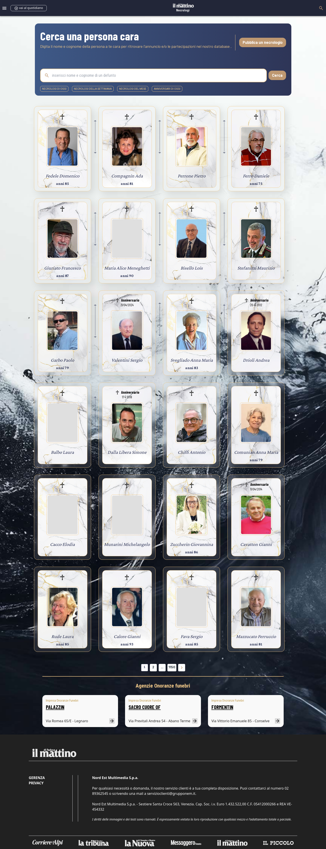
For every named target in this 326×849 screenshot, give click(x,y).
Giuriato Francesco (62, 268)
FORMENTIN (222, 707)
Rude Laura (62, 636)
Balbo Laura (62, 452)
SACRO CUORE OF (145, 707)
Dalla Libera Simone (127, 452)
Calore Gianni (127, 636)
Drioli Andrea (256, 360)
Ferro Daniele (256, 176)
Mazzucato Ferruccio (256, 636)
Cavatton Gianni (256, 544)
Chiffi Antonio (191, 452)
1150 (171, 667)
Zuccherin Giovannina (191, 544)
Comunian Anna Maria (256, 452)
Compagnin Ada (127, 176)
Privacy (36, 783)
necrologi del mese (132, 88)
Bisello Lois (192, 268)
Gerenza (37, 777)
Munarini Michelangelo (127, 544)
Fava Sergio (191, 636)
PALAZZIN (55, 707)
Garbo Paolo (62, 360)
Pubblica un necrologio (263, 42)
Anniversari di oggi (167, 88)
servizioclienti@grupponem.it (171, 793)
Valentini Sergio (126, 360)
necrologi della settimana (93, 88)
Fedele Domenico (62, 176)
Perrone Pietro (192, 176)
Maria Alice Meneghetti (127, 268)
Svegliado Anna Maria (191, 360)
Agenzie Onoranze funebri (163, 686)
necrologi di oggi (54, 88)
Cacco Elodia (62, 544)
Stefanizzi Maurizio (256, 268)
